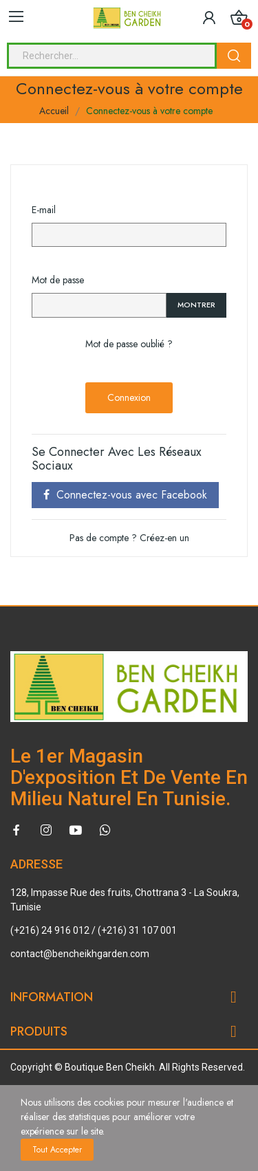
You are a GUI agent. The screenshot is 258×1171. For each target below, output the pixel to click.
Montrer (196, 304)
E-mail (44, 210)
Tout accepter (57, 1149)
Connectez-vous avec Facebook (125, 495)
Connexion (129, 397)
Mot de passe (58, 280)
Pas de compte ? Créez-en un (129, 538)
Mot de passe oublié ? (129, 344)
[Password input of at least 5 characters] (99, 305)
